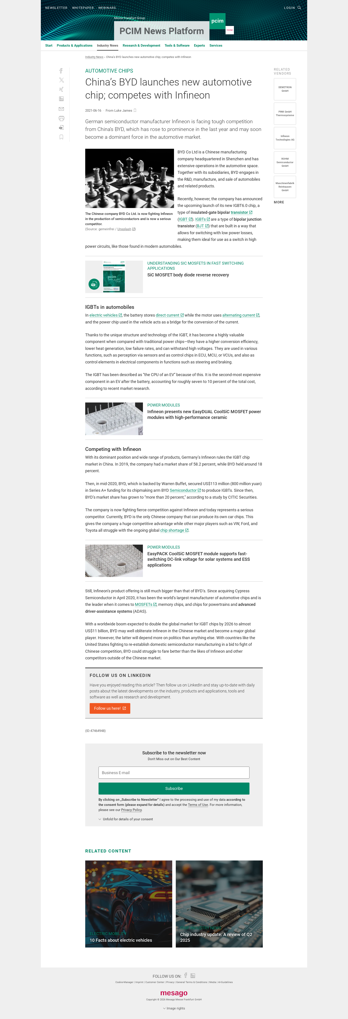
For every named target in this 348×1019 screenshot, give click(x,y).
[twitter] (61, 80)
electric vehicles (105, 315)
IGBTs (202, 219)
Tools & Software (177, 46)
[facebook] (61, 70)
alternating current (240, 315)
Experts (199, 46)
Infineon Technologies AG (285, 138)
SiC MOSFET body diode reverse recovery (188, 275)
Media (213, 982)
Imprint (139, 982)
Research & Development (141, 46)
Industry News (107, 46)
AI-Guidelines (225, 982)
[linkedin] (61, 99)
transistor (241, 212)
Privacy (170, 982)
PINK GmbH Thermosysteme (285, 113)
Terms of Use (198, 805)
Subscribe (174, 788)
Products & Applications (75, 46)
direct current (170, 315)
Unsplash (126, 229)
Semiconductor (185, 490)
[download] (61, 127)
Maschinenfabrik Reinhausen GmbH (285, 187)
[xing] (61, 89)
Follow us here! (110, 708)
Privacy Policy (131, 810)
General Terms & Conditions (192, 982)
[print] (61, 118)
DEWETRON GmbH (285, 89)
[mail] (61, 108)
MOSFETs (145, 604)
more (279, 202)
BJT (202, 226)
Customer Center (155, 982)
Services (216, 46)
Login (289, 8)
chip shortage (174, 530)
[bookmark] (135, 111)
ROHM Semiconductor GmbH (285, 162)
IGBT (185, 219)
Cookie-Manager (124, 982)
